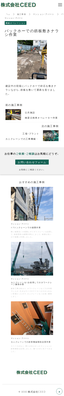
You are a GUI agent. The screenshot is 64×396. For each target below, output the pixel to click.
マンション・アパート (43, 14)
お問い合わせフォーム (32, 162)
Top (8, 14)
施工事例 (21, 14)
